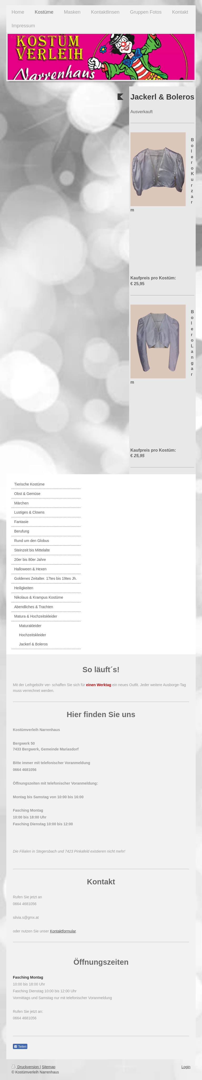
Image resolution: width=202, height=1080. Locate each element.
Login (185, 1067)
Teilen (20, 1046)
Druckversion (26, 1067)
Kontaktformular (63, 931)
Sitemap (48, 1067)
